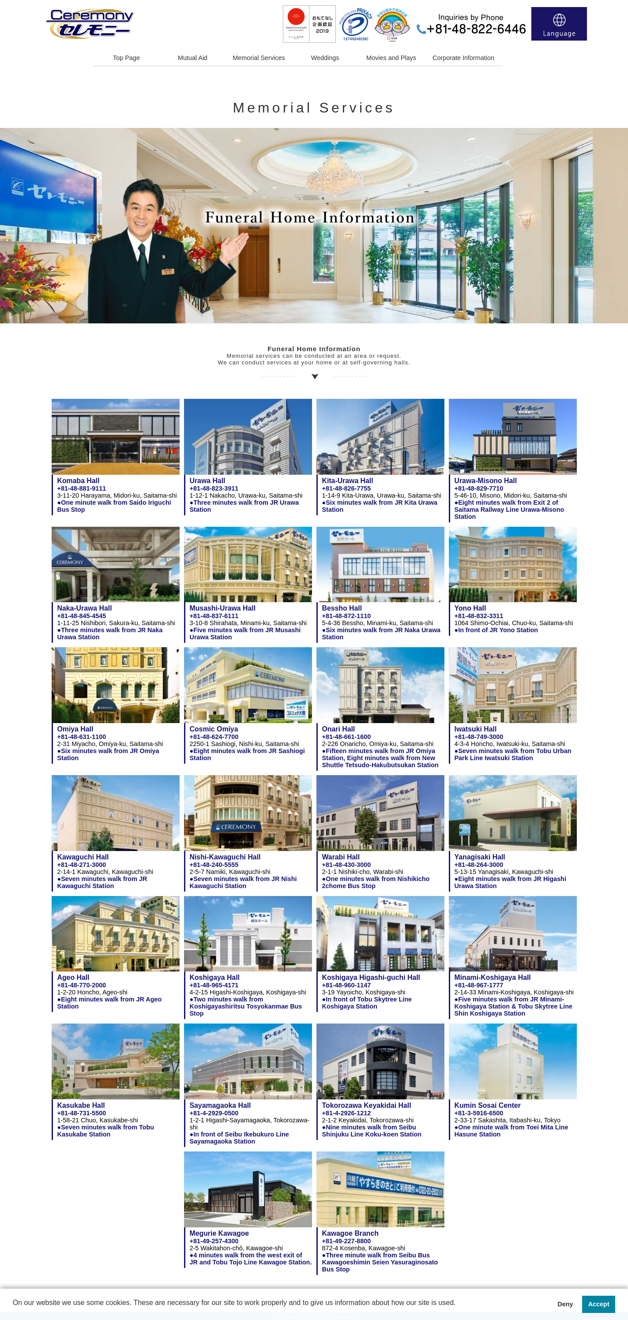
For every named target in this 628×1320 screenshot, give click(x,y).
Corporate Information (463, 57)
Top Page (126, 57)
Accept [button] (598, 1304)
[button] (14, 1309)
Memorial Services (259, 57)
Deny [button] (565, 1304)
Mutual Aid (192, 57)
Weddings (325, 57)
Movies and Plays (391, 57)
